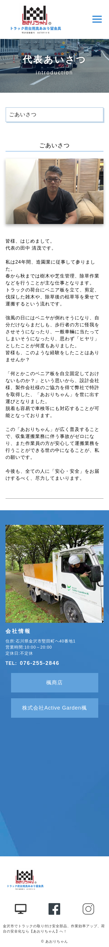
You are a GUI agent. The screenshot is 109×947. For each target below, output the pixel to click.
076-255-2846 (39, 663)
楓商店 (54, 682)
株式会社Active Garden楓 (54, 708)
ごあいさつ (23, 114)
